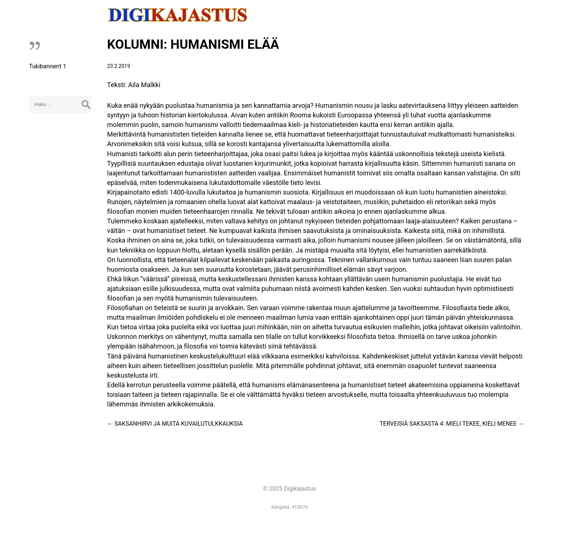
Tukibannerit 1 (47, 66)
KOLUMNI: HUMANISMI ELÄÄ (193, 44)
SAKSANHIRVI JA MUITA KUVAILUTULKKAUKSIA (175, 423)
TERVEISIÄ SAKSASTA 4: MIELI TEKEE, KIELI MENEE (452, 423)
